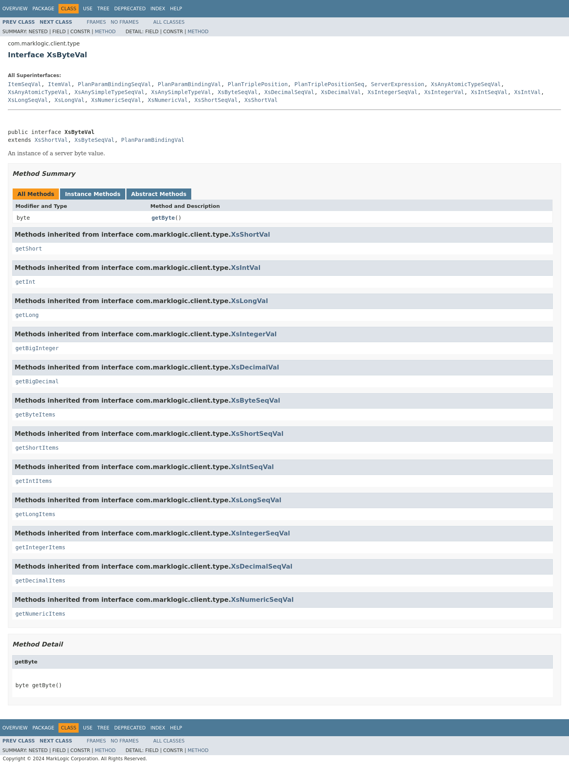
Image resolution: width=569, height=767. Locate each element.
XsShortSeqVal (216, 100)
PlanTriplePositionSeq (329, 84)
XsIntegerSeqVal (392, 92)
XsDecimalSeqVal (289, 92)
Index (158, 8)
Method (105, 31)
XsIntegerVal (444, 92)
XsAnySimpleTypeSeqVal (110, 92)
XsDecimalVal (341, 92)
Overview (15, 8)
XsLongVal (70, 100)
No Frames (125, 22)
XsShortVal (260, 100)
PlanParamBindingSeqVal (114, 84)
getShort (28, 248)
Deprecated (130, 8)
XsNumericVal (168, 100)
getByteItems (35, 414)
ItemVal (59, 84)
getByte (163, 218)
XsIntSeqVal (489, 92)
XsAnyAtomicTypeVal (38, 92)
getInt (25, 282)
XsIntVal (527, 92)
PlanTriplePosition (258, 84)
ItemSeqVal (24, 84)
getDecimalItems (40, 580)
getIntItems (33, 481)
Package (43, 8)
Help (176, 8)
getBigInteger (37, 348)
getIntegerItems (40, 547)
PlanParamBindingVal (189, 84)
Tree (103, 8)
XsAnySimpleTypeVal (181, 92)
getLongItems (35, 514)
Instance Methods (92, 194)
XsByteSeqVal (238, 92)
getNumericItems (40, 614)
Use (87, 8)
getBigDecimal (37, 381)
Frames (96, 22)
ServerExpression (397, 84)
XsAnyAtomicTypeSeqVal (466, 84)
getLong (27, 315)
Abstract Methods (159, 194)
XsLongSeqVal (28, 100)
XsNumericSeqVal (116, 100)
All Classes (169, 22)
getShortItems (37, 448)
